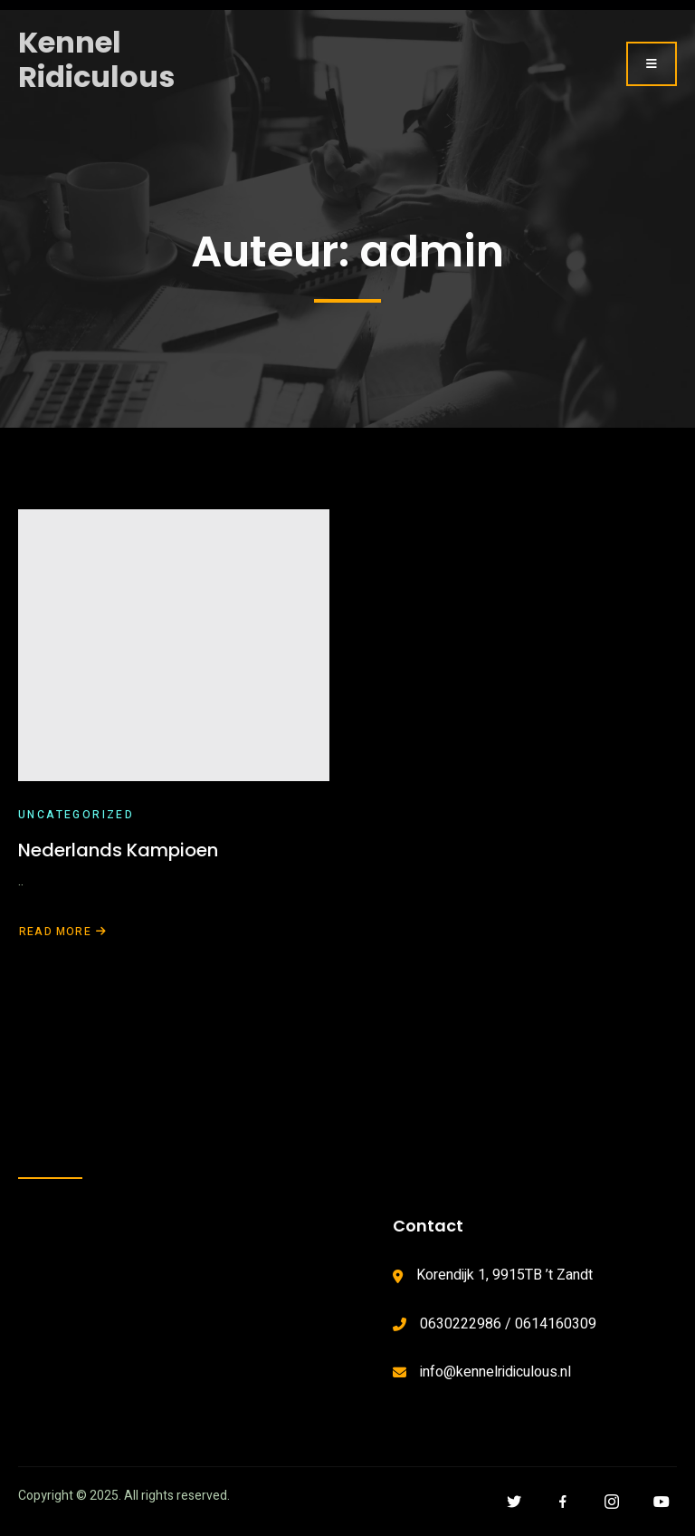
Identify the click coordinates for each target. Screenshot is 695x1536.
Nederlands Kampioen (118, 850)
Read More (63, 931)
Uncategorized (76, 815)
